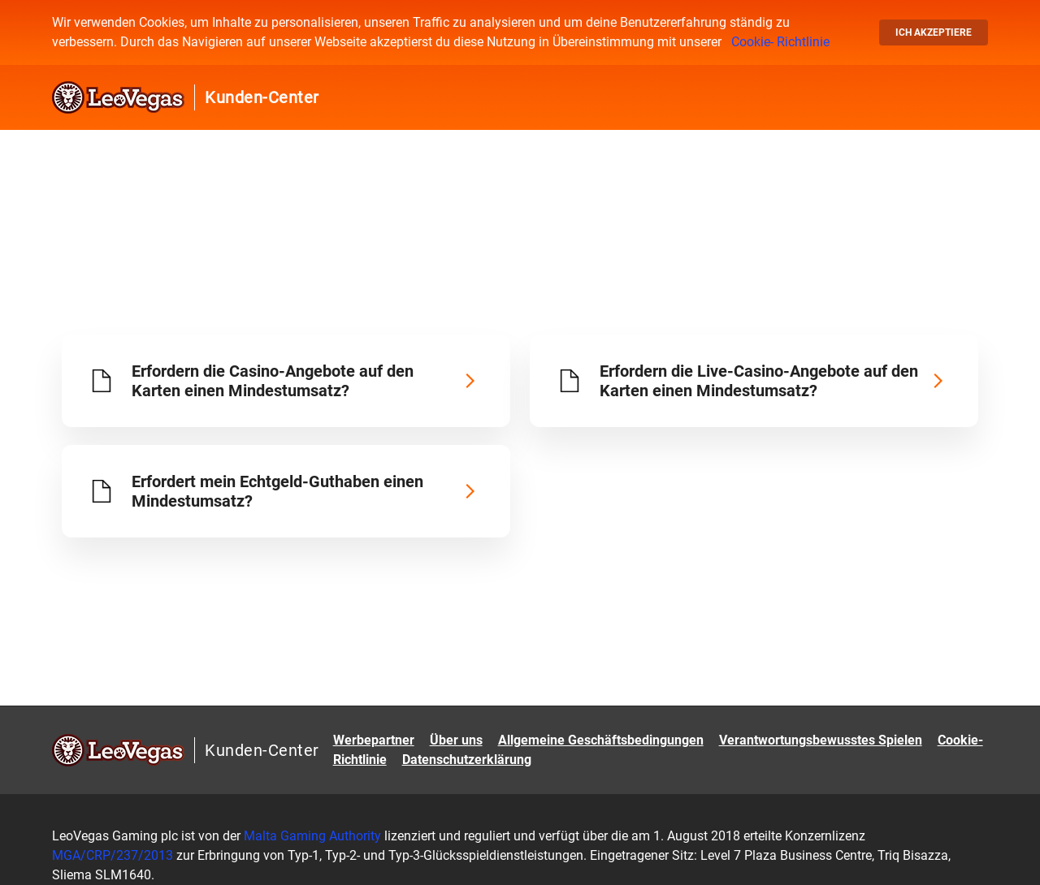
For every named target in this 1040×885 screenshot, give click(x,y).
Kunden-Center (262, 97)
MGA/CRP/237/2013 (114, 855)
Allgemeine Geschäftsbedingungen (601, 740)
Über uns (456, 740)
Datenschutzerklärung (466, 759)
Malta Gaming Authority (312, 836)
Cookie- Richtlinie (780, 42)
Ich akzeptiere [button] (933, 32)
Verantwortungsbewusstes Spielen (820, 740)
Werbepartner (373, 740)
